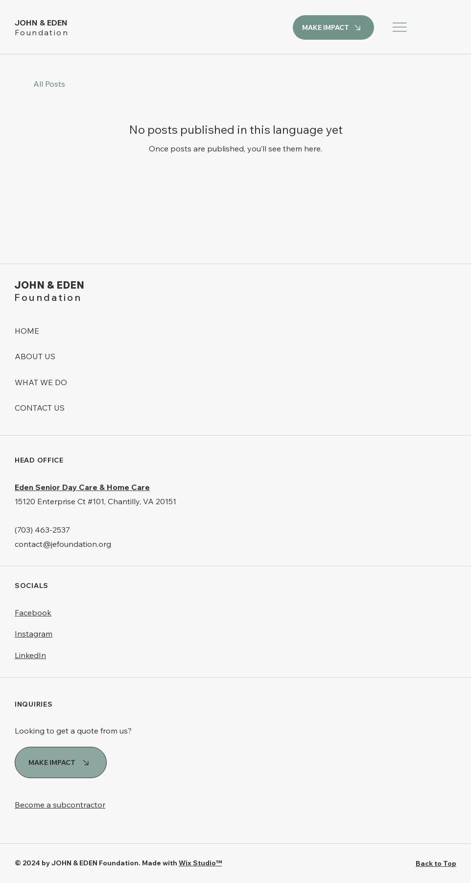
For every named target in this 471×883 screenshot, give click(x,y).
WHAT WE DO (41, 382)
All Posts (49, 84)
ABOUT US (35, 356)
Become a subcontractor (60, 804)
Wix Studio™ (200, 862)
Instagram (33, 633)
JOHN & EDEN (42, 22)
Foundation (42, 32)
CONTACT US (40, 408)
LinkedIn (30, 655)
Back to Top (436, 863)
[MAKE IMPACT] (333, 27)
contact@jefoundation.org (63, 544)
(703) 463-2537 (42, 530)
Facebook (33, 612)
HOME (27, 331)
